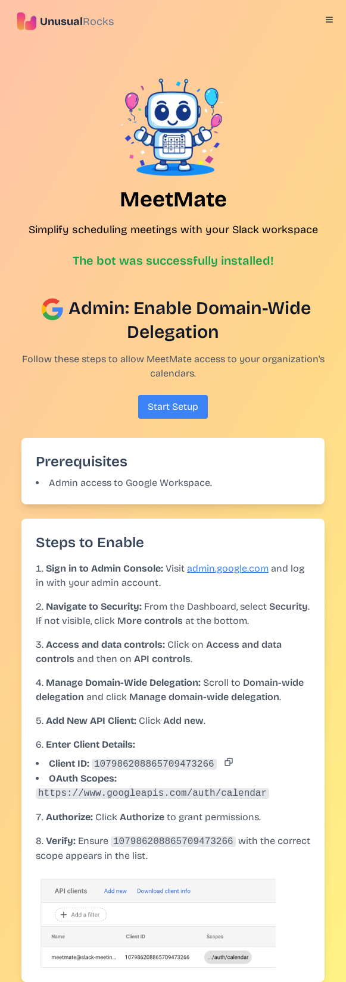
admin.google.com (228, 568)
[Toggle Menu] (329, 19)
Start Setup (173, 406)
